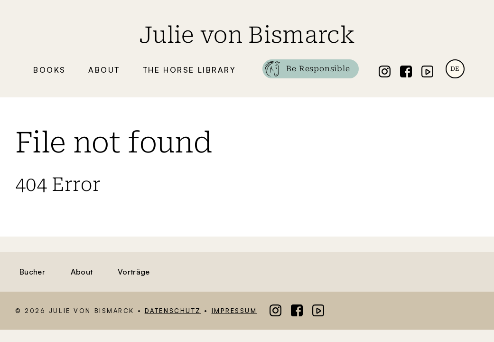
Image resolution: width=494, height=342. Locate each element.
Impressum (234, 310)
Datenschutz (173, 310)
